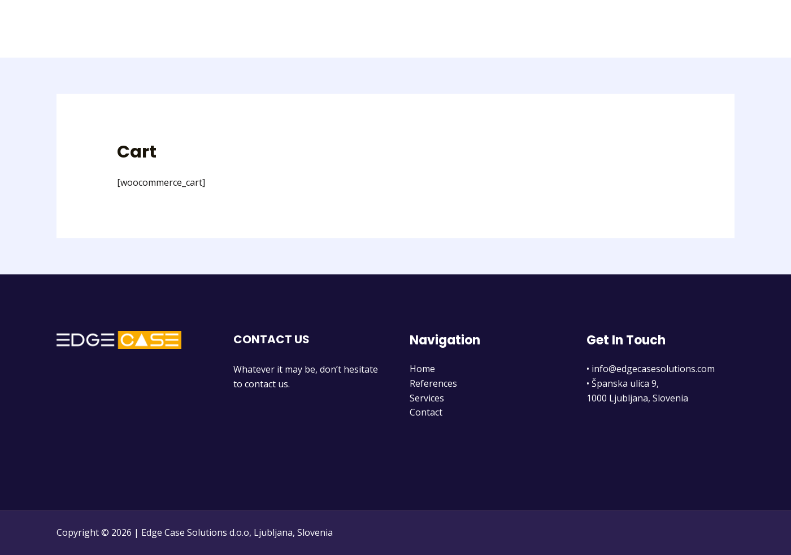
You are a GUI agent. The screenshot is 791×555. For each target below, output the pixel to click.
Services (657, 29)
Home (544, 29)
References (598, 29)
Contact (709, 29)
